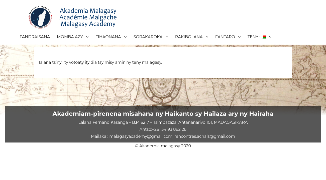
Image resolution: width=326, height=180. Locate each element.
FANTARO (225, 36)
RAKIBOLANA (189, 36)
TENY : (257, 36)
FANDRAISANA (35, 36)
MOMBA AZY (70, 36)
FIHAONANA (108, 36)
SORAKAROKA (148, 36)
